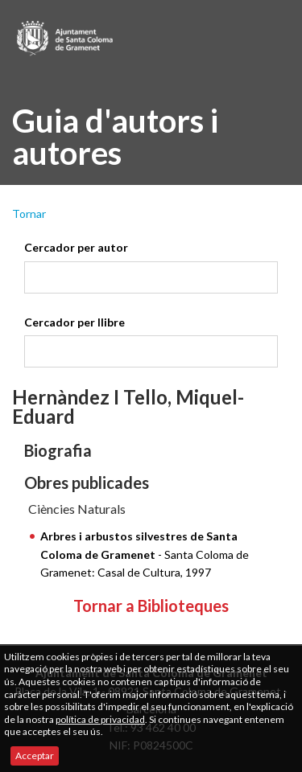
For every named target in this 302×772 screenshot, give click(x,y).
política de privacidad (100, 719)
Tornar (29, 213)
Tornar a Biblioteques (151, 605)
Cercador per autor (76, 247)
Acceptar (34, 755)
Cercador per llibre (74, 322)
